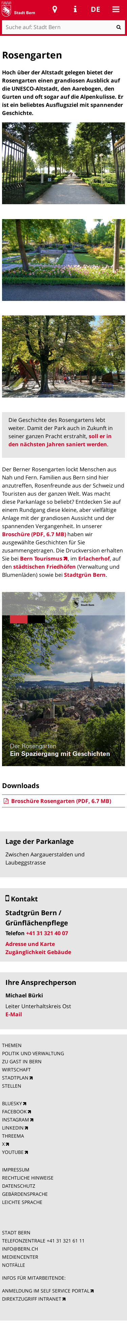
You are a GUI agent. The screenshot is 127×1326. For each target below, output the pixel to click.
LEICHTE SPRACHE (22, 1202)
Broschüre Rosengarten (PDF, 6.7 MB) (56, 801)
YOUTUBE (13, 1152)
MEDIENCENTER (20, 1257)
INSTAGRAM (15, 1119)
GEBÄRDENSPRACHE (25, 1194)
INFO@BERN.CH (20, 1249)
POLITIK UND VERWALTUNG (33, 1053)
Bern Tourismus (41, 558)
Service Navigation (75, 9)
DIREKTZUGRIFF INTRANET (31, 1299)
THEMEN (12, 1045)
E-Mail (13, 1014)
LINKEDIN (13, 1127)
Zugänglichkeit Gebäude (38, 952)
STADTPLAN (15, 1077)
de (95, 9)
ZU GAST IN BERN (22, 1061)
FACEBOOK (14, 1111)
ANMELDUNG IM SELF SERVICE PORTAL (45, 1290)
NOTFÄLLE (13, 1265)
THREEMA (13, 1136)
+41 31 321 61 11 (66, 1240)
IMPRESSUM (15, 1169)
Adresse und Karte (30, 944)
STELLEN (11, 1086)
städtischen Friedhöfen (44, 566)
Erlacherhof (94, 558)
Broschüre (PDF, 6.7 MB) (34, 534)
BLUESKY (12, 1103)
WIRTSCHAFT (16, 1069)
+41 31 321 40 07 (47, 933)
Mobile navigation (116, 9)
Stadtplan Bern (55, 9)
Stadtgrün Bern (85, 574)
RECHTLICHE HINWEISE (28, 1178)
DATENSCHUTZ (18, 1186)
